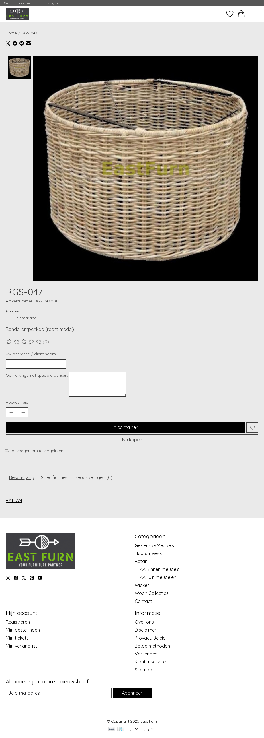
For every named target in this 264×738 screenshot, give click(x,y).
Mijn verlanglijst (21, 646)
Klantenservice (150, 662)
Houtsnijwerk (148, 553)
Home (11, 33)
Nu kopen (132, 439)
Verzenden (146, 654)
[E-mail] (59, 693)
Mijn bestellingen (23, 630)
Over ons (144, 622)
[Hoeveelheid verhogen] (23, 412)
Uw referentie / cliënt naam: (31, 354)
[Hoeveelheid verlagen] (11, 412)
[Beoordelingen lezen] (24, 341)
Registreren (18, 622)
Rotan (141, 561)
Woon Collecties (152, 593)
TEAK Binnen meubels (157, 569)
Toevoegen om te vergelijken (34, 450)
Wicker (142, 585)
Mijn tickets (17, 638)
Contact (143, 601)
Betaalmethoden (152, 646)
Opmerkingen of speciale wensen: (37, 375)
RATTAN (14, 500)
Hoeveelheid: (17, 402)
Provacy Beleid (150, 638)
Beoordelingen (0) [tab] (93, 477)
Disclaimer (145, 630)
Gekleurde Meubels (154, 545)
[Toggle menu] (252, 14)
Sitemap (143, 670)
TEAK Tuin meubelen (155, 577)
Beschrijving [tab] (21, 477)
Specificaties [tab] (54, 477)
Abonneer (132, 693)
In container (125, 427)
